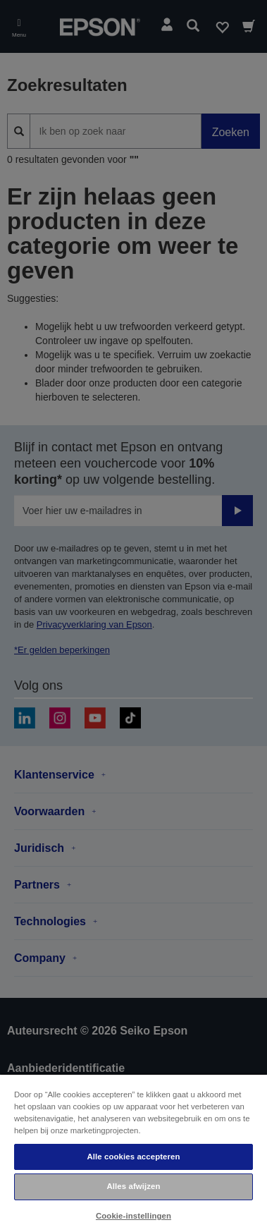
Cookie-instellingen (133, 1216)
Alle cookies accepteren (133, 1156)
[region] (133, 1152)
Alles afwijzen (133, 1186)
